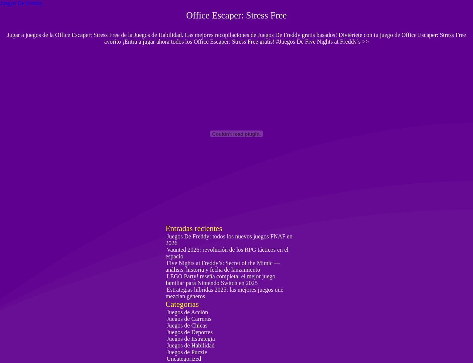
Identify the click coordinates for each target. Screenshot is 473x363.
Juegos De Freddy (21, 3)
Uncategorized (184, 359)
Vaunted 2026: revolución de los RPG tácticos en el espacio (227, 253)
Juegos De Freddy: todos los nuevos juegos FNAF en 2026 (229, 239)
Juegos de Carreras (189, 319)
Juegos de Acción (187, 312)
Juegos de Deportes (189, 332)
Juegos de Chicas (187, 325)
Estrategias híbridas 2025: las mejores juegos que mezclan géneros (224, 292)
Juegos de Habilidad (191, 345)
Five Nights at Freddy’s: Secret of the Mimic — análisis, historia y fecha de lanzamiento (223, 266)
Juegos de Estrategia (191, 339)
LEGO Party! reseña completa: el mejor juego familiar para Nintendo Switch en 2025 (220, 279)
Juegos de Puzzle (187, 352)
